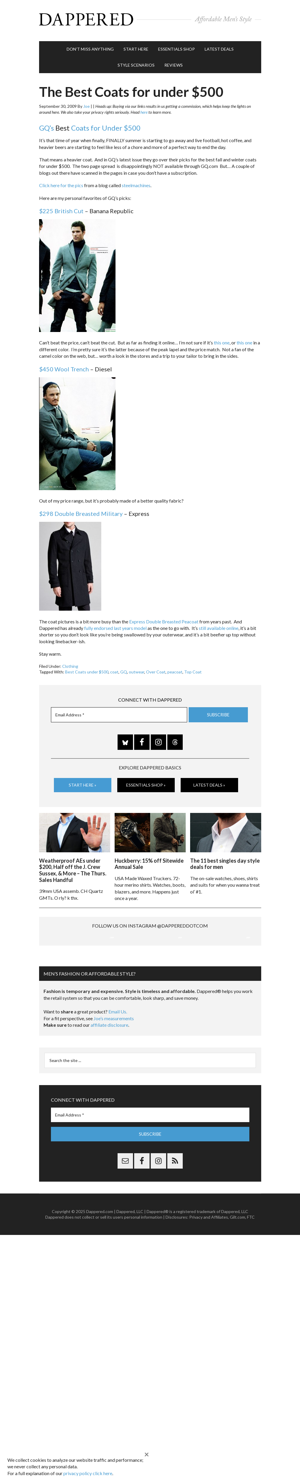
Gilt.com (237, 1276)
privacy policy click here (87, 1473)
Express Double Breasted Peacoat (163, 618)
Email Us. (117, 1071)
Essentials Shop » (146, 782)
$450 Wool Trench (64, 366)
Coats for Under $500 (105, 125)
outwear (136, 669)
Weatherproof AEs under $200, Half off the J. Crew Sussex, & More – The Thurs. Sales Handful (72, 867)
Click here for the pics (61, 182)
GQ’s (46, 125)
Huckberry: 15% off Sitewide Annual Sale (149, 860)
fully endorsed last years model (115, 625)
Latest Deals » (209, 782)
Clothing (70, 663)
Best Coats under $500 (86, 669)
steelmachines (136, 182)
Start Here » (82, 782)
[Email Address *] (119, 712)
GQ (123, 669)
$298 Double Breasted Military (81, 510)
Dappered (150, 19)
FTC (251, 1276)
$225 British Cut (61, 208)
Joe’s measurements (114, 1078)
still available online (218, 625)
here (143, 109)
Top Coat (193, 669)
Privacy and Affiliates (208, 1276)
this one (222, 340)
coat (114, 669)
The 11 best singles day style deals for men (225, 860)
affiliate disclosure (109, 1084)
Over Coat (156, 669)
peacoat (174, 669)
